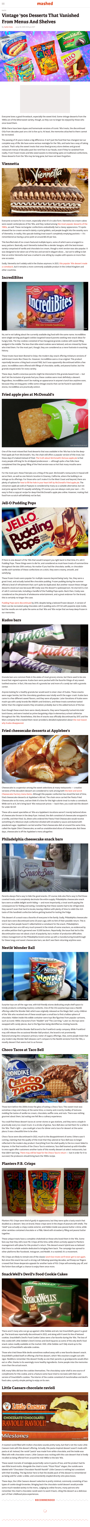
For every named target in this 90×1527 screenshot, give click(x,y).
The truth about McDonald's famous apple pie (56, 458)
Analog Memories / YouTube (78, 998)
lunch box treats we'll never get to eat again (65, 1257)
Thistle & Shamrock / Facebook (77, 1100)
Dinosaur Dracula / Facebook (78, 554)
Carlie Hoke (8, 27)
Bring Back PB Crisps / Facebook (77, 1214)
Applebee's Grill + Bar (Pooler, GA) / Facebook (73, 781)
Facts (4, 10)
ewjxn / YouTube (82, 328)
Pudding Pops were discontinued (16, 603)
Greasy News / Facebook (79, 1439)
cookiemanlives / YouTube (79, 1325)
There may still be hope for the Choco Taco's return (43, 1152)
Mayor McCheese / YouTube (78, 671)
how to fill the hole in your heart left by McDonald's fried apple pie (49, 482)
